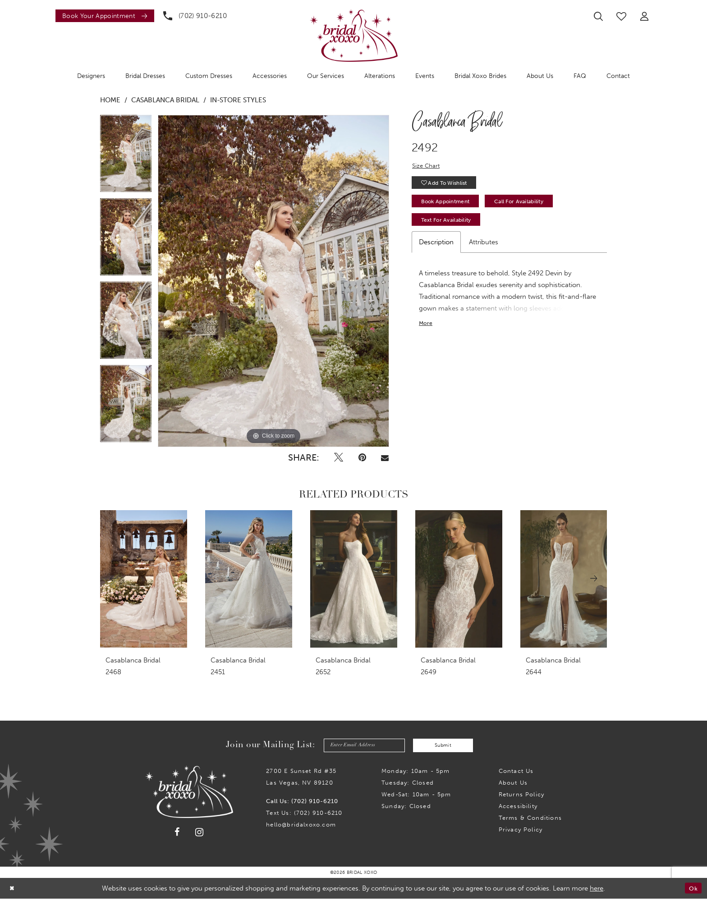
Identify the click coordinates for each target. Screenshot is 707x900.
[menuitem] (102, 15)
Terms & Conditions (530, 819)
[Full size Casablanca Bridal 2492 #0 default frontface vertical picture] (273, 281)
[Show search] (598, 16)
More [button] (427, 332)
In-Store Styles (238, 100)
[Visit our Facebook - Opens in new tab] (177, 834)
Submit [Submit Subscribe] (448, 746)
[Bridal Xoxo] (354, 35)
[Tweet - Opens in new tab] (339, 457)
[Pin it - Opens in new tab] (362, 457)
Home (110, 100)
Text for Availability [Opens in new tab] (451, 227)
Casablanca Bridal (165, 100)
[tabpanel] (126, 156)
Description (436, 250)
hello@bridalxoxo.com (301, 825)
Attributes (483, 250)
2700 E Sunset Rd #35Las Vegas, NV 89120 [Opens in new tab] (301, 778)
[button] (644, 16)
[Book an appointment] (104, 15)
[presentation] (143, 579)
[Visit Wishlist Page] (621, 16)
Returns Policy (522, 795)
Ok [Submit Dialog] (692, 890)
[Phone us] (195, 16)
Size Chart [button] (427, 166)
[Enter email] (359, 746)
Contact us (516, 772)
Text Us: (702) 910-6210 (304, 814)
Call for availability (536, 206)
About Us (513, 784)
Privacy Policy (521, 830)
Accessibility (518, 807)
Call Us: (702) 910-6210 (302, 802)
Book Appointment (450, 206)
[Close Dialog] (13, 889)
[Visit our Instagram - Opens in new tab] (199, 833)
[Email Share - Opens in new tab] (385, 457)
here (596, 890)
